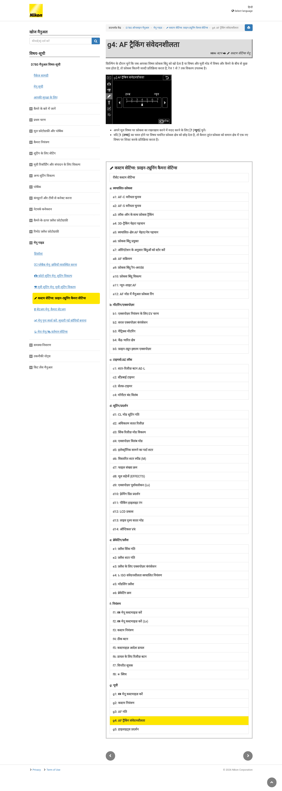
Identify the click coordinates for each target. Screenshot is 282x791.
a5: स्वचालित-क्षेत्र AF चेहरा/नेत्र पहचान (135, 232)
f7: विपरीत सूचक (123, 665)
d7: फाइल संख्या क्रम (125, 467)
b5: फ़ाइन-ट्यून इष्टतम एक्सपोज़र (132, 349)
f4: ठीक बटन (120, 639)
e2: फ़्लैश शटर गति (124, 558)
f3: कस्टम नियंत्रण (123, 630)
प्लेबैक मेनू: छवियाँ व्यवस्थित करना (55, 265)
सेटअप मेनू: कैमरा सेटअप (50, 309)
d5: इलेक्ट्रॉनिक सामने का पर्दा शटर (133, 450)
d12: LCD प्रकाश (123, 511)
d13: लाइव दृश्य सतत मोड (128, 520)
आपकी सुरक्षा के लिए (46, 97)
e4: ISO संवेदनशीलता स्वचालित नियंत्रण (137, 575)
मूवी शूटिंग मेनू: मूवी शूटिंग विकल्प (55, 287)
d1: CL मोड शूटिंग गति (126, 414)
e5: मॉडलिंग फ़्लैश (123, 584)
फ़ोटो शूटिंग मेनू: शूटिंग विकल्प (53, 276)
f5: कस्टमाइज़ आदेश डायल (128, 648)
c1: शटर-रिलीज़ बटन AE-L (129, 368)
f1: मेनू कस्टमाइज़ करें (127, 612)
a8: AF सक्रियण (122, 259)
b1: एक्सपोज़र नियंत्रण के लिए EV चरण (136, 314)
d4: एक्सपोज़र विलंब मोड (128, 441)
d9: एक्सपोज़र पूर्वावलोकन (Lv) (131, 485)
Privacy (37, 769)
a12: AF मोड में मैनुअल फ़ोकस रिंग (133, 294)
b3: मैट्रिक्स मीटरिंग (124, 331)
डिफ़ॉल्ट (38, 254)
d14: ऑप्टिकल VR (124, 529)
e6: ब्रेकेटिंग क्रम (122, 593)
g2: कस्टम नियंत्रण (123, 703)
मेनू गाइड (158, 27)
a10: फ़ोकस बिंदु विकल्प (127, 276)
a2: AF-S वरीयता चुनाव (127, 206)
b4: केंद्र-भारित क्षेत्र (124, 340)
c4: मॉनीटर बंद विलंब (125, 395)
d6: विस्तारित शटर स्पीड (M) (129, 459)
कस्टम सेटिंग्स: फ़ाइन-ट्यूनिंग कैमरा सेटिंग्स (60, 298)
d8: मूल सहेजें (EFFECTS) (129, 476)
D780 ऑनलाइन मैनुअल (137, 27)
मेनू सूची (38, 86)
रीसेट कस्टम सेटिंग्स (124, 177)
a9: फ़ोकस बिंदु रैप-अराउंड (128, 267)
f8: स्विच (120, 674)
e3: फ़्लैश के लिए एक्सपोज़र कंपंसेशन (134, 566)
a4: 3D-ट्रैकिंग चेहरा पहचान (129, 223)
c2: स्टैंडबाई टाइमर (124, 377)
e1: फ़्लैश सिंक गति (124, 549)
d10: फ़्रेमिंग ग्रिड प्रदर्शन (126, 494)
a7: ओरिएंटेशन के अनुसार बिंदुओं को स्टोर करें (139, 250)
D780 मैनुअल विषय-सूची (45, 64)
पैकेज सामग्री (41, 75)
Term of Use (53, 769)
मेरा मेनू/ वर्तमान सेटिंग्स (51, 332)
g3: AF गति (120, 712)
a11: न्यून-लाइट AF (124, 285)
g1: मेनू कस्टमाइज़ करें (128, 694)
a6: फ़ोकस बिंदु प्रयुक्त (125, 241)
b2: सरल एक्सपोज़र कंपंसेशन (130, 322)
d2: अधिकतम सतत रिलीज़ (128, 423)
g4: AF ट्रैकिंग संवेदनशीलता (129, 720)
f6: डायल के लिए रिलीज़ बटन (129, 657)
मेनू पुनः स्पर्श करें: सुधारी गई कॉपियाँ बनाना (60, 320)
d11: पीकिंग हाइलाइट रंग (127, 503)
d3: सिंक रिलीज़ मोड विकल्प (129, 432)
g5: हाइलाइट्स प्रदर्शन (126, 729)
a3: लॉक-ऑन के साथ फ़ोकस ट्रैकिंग (133, 215)
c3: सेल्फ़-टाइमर (122, 386)
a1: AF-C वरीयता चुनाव (127, 197)
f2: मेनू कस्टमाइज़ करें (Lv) (130, 621)
